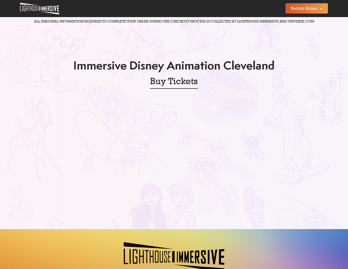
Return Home (306, 8)
